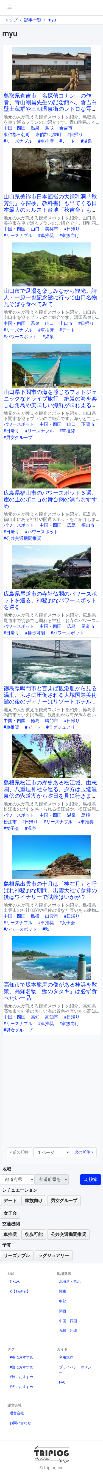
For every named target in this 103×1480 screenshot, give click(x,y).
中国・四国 (15, 128)
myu (52, 20)
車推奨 (10, 1234)
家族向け (34, 1200)
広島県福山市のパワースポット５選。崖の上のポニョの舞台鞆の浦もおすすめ (50, 499)
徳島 (35, 720)
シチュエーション (19, 1190)
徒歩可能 (34, 1234)
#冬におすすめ (21, 1387)
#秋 (45, 929)
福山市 (87, 525)
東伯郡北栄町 (48, 134)
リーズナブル (17, 1255)
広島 (71, 525)
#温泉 (86, 141)
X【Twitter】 (20, 1291)
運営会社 (17, 1413)
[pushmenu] (9, 7)
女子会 (10, 1213)
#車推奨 (46, 141)
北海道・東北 (69, 1281)
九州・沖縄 (68, 1331)
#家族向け (69, 235)
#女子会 (12, 828)
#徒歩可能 (35, 633)
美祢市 (51, 228)
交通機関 (11, 1224)
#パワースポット (20, 336)
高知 (35, 1017)
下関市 (87, 424)
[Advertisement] (51, 1093)
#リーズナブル (18, 141)
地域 (6, 1169)
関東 (62, 1291)
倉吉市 (66, 128)
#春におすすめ (21, 1357)
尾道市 (87, 626)
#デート (67, 141)
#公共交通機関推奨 (22, 538)
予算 (6, 1245)
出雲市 (51, 916)
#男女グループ (18, 437)
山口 (35, 228)
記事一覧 (32, 20)
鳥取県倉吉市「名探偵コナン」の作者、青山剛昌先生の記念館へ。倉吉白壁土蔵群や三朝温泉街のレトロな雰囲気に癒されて (50, 105)
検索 (91, 1179)
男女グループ (64, 1200)
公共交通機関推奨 (68, 1234)
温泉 (35, 128)
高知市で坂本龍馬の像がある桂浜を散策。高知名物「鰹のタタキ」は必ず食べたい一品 (50, 991)
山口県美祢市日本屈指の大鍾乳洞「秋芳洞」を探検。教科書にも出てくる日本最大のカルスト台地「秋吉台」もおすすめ (50, 206)
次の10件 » (83, 1152)
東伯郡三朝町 (17, 134)
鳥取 (49, 128)
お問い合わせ (20, 1423)
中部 (62, 1301)
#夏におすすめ (21, 1367)
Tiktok (15, 1281)
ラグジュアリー (53, 1255)
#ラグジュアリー (63, 727)
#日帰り (75, 134)
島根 (85, 815)
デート (10, 1200)
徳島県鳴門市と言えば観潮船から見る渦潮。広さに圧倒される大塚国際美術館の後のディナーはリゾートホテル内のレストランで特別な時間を (50, 698)
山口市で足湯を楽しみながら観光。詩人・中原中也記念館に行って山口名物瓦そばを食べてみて (50, 297)
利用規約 (66, 1357)
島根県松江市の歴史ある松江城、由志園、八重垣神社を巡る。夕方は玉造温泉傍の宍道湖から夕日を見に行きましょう (50, 792)
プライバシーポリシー (75, 1370)
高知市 (51, 1017)
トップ (11, 20)
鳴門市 (51, 720)
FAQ (62, 1382)
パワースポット (19, 424)
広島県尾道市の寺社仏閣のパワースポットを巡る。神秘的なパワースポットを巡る (50, 600)
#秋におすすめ (21, 1377)
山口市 (66, 323)
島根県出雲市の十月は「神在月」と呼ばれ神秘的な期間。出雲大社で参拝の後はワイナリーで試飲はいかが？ (50, 890)
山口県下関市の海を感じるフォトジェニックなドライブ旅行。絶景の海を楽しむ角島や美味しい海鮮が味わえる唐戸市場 (50, 402)
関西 (62, 1311)
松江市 (10, 821)
